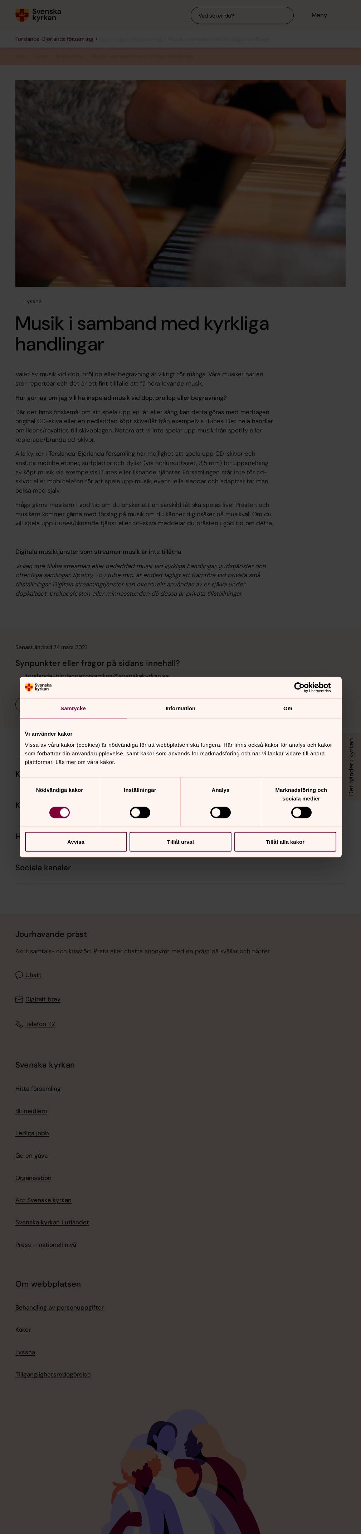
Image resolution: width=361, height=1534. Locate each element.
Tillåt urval (180, 842)
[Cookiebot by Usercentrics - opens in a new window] (305, 687)
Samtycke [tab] (73, 708)
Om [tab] (287, 708)
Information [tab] (181, 708)
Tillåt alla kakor (285, 842)
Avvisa (75, 842)
